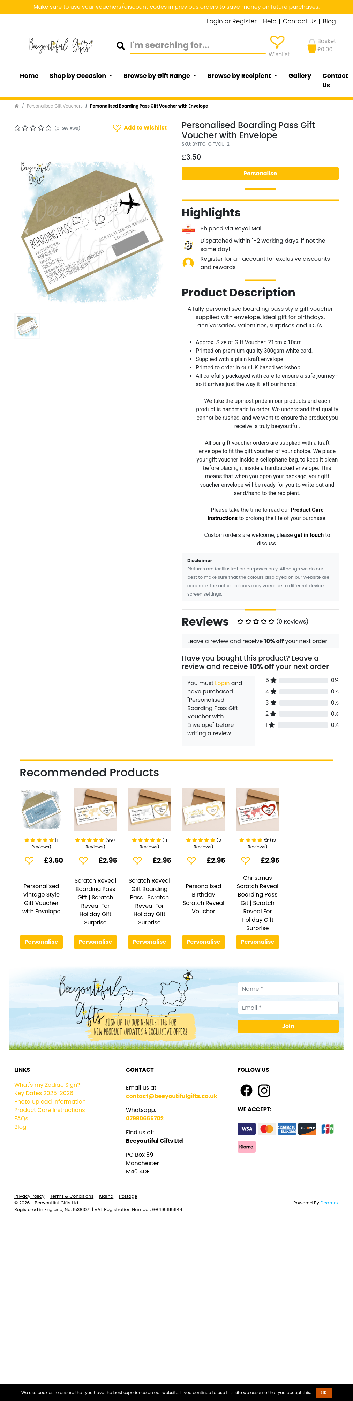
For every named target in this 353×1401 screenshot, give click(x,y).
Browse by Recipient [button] (240, 76)
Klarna (106, 1196)
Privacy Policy (29, 1196)
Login (222, 683)
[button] (26, 231)
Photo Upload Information (50, 1102)
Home (29, 76)
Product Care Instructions (49, 1110)
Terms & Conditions (71, 1196)
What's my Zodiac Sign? (47, 1085)
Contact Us (300, 22)
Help (270, 22)
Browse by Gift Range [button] (157, 76)
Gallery (299, 76)
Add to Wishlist (139, 128)
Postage (128, 1196)
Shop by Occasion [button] (78, 76)
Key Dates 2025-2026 (43, 1093)
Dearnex (329, 1203)
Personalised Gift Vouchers (55, 106)
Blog (329, 22)
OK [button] (324, 1392)
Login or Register (232, 22)
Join (288, 1026)
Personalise (260, 173)
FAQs (21, 1118)
